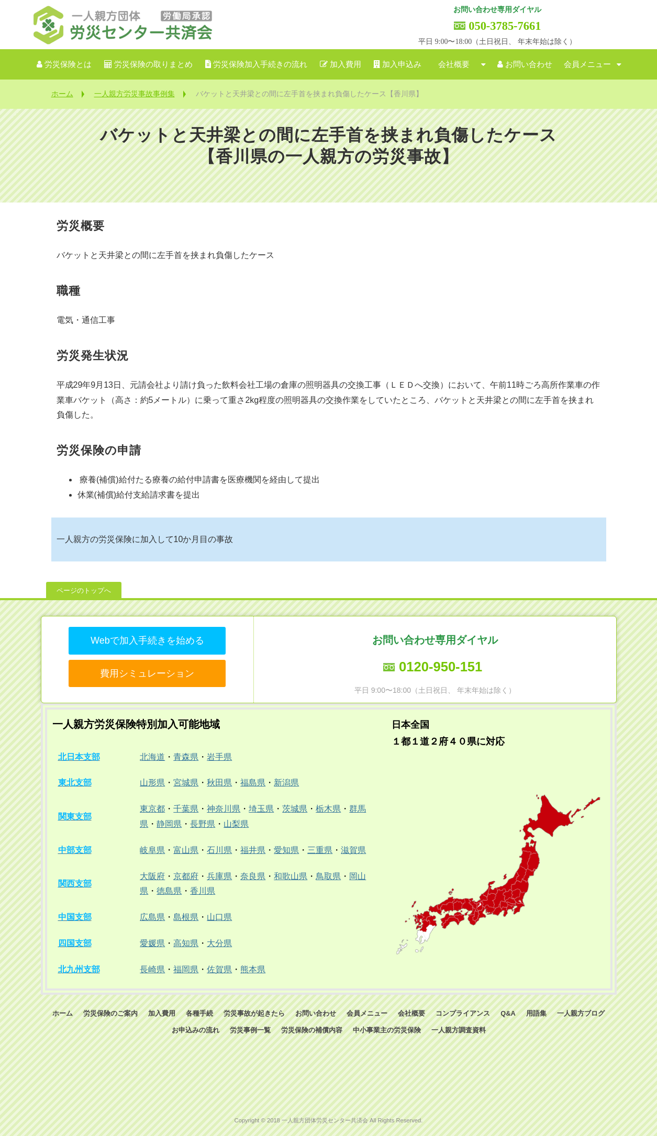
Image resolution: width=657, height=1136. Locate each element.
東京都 (152, 808)
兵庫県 (219, 876)
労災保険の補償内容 (311, 1030)
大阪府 (152, 876)
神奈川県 (223, 808)
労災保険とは (68, 64)
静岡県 (169, 823)
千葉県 (185, 808)
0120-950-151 (440, 666)
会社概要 (454, 64)
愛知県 (286, 850)
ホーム (62, 93)
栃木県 (328, 808)
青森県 (185, 756)
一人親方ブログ (581, 1013)
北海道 (152, 756)
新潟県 (286, 782)
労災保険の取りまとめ (153, 64)
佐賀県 (219, 969)
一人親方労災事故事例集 (134, 93)
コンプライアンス (463, 1013)
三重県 (319, 850)
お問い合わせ (528, 64)
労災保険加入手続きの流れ (260, 64)
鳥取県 (328, 876)
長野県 (202, 823)
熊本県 (252, 969)
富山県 (185, 850)
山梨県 (236, 823)
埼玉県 (261, 808)
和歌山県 (290, 876)
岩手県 (219, 756)
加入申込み (401, 64)
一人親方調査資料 (458, 1030)
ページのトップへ (84, 590)
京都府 (185, 876)
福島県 (252, 782)
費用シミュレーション (147, 673)
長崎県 (152, 969)
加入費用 (345, 64)
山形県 (152, 782)
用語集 (536, 1013)
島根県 (185, 917)
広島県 (152, 917)
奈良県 (252, 876)
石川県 (219, 850)
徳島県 (169, 890)
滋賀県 (353, 850)
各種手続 (199, 1013)
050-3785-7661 (505, 25)
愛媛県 (152, 943)
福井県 (252, 850)
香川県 (202, 890)
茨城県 (294, 808)
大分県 (219, 943)
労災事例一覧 (250, 1030)
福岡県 (185, 969)
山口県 (219, 917)
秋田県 (219, 782)
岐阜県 (152, 850)
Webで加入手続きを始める (147, 640)
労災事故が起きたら (254, 1013)
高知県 (185, 943)
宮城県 (185, 782)
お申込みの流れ (195, 1030)
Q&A (507, 1013)
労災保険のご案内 (110, 1013)
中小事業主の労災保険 (387, 1030)
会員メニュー (587, 64)
